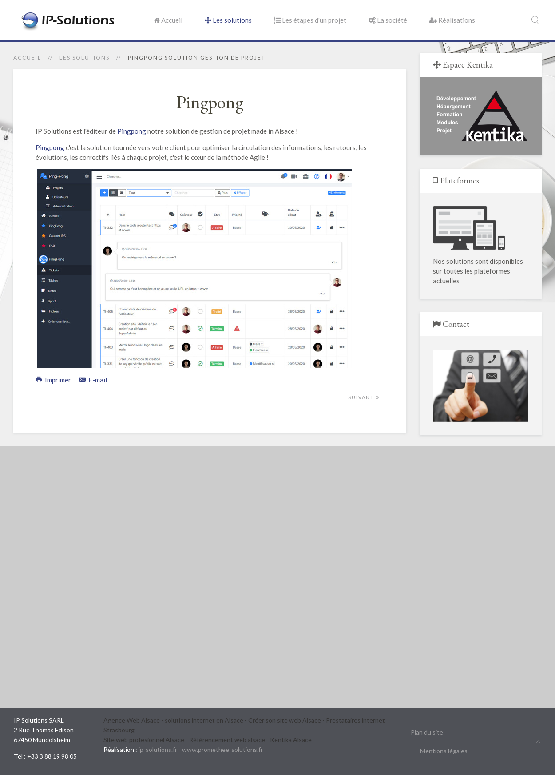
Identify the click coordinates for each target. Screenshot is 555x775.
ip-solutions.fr (158, 749)
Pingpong (131, 131)
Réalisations (452, 20)
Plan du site (427, 732)
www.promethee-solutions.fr (222, 749)
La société (388, 20)
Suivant (364, 397)
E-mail (93, 380)
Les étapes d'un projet (310, 20)
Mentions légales (444, 751)
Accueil (168, 20)
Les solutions (228, 20)
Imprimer (54, 380)
